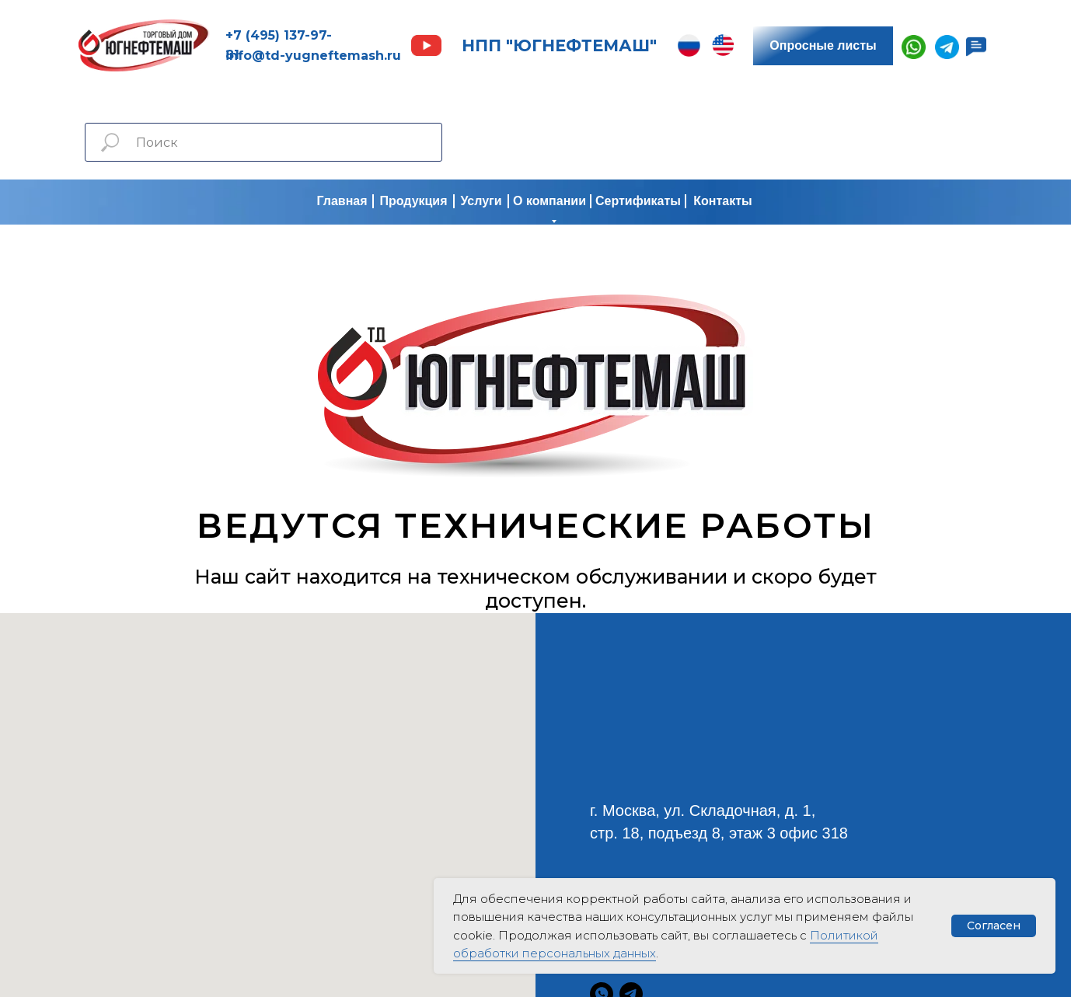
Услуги (480, 200)
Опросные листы (822, 45)
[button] (976, 47)
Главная (341, 200)
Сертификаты (638, 200)
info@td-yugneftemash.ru (313, 55)
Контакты (722, 200)
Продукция (413, 200)
